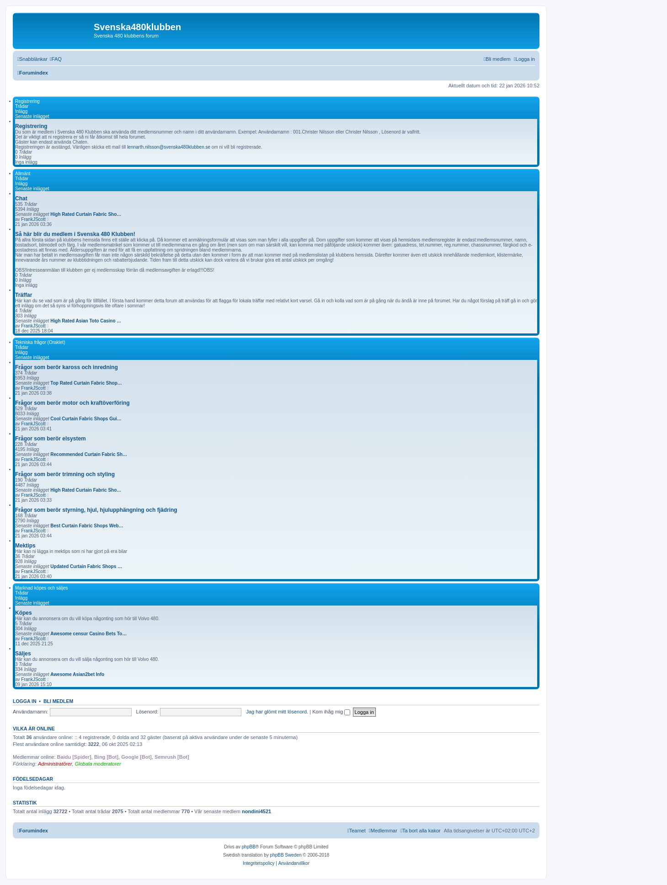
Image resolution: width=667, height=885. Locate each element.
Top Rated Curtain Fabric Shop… (86, 383)
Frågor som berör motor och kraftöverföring (72, 403)
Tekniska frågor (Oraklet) (40, 342)
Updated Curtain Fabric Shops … (86, 566)
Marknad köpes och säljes (41, 587)
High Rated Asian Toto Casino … (85, 320)
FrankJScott (33, 219)
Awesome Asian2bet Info (77, 674)
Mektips (25, 545)
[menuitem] (56, 59)
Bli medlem (58, 701)
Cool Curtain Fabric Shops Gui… (86, 418)
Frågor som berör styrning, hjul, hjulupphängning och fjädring (96, 510)
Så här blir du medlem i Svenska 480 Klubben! (75, 234)
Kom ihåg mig (331, 711)
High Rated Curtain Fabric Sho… (85, 214)
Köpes (23, 613)
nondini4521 (256, 811)
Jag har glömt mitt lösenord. (277, 711)
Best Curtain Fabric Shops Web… (86, 525)
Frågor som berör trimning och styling (65, 474)
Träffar (23, 295)
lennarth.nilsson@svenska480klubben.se (168, 147)
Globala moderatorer (98, 764)
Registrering (27, 101)
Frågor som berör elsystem (50, 438)
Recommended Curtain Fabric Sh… (88, 454)
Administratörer (55, 764)
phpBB (249, 846)
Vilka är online (34, 728)
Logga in (25, 701)
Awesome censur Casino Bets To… (88, 633)
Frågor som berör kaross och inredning (66, 367)
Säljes (23, 653)
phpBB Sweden (286, 855)
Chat (21, 198)
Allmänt (22, 173)
